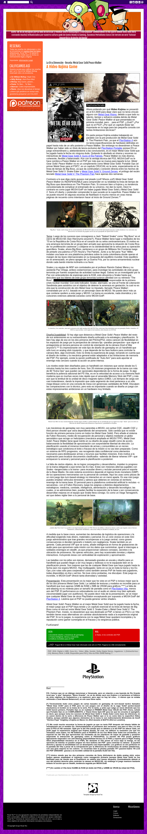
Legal (115, 811)
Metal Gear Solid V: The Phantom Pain (75, 174)
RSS (134, 815)
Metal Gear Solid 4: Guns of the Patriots (82, 156)
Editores (116, 815)
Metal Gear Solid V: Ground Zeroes (100, 171)
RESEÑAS (15, 45)
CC (134, 812)
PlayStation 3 (53, 599)
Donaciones (117, 817)
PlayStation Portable (111, 148)
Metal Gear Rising (107, 114)
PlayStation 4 (126, 140)
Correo (115, 813)
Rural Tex (134, 819)
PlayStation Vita (120, 588)
